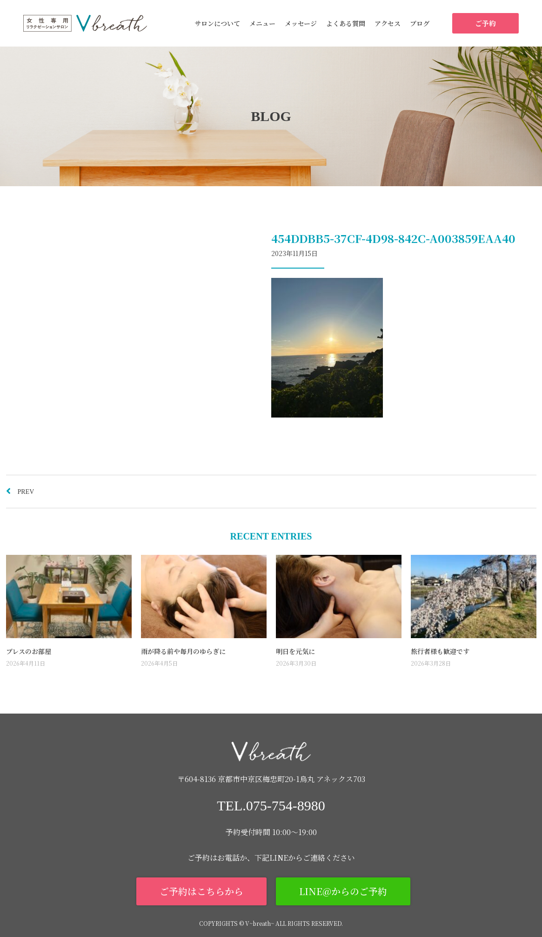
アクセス (388, 23)
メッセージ (301, 23)
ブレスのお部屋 (28, 651)
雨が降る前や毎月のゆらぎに (183, 651)
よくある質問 (345, 23)
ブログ (419, 23)
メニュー (262, 23)
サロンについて (217, 23)
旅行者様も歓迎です (440, 651)
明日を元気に (295, 651)
